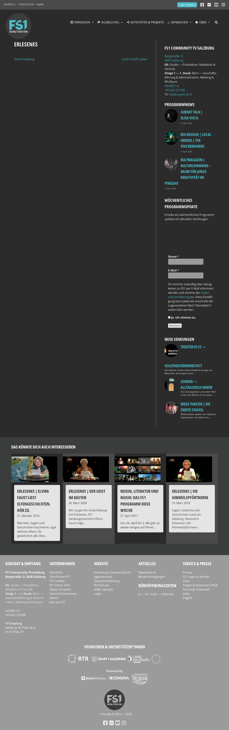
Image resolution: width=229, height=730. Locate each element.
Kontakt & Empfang (23, 563)
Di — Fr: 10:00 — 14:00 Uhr (156, 594)
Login (97, 594)
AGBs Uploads (103, 589)
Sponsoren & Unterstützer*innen (114, 647)
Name (173, 257)
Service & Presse (197, 563)
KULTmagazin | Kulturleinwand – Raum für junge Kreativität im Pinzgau (188, 171)
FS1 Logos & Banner (196, 577)
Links (186, 594)
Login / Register (187, 4)
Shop (186, 581)
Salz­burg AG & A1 (180, 94)
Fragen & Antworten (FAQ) (200, 585)
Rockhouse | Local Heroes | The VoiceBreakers (196, 140)
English (40, 4)
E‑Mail (173, 270)
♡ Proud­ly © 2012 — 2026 (114, 714)
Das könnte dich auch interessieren (43, 447)
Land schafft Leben (134, 59)
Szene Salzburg (24, 59)
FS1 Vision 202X (60, 585)
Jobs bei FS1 (57, 602)
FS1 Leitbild (57, 581)
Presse (187, 572)
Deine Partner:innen (63, 594)
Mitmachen (179, 22)
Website (101, 563)
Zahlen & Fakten (60, 589)
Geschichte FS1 (60, 577)
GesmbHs (56, 572)
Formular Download (196, 589)
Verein (54, 598)
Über (202, 22)
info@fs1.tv (10, 4)
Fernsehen (82, 22)
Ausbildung (110, 22)
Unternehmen (62, 563)
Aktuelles (147, 563)
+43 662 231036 (26, 4)
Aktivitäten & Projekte (147, 22)
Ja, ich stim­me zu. (182, 317)
